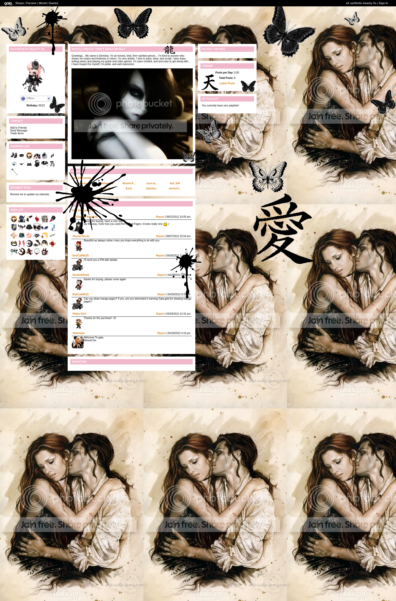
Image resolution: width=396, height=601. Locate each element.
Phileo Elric (79, 313)
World (43, 3)
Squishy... (152, 188)
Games (53, 3)
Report (160, 216)
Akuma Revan (81, 236)
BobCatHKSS (81, 255)
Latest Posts (227, 83)
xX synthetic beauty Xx (361, 3)
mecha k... (175, 188)
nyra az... (152, 183)
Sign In (383, 3)
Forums (31, 3)
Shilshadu (79, 333)
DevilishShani (81, 275)
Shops (19, 3)
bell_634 (175, 183)
